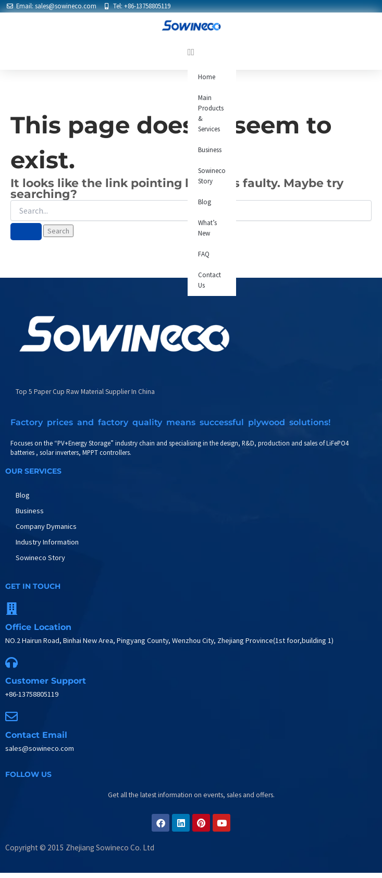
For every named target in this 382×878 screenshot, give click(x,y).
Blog (204, 201)
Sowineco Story (212, 176)
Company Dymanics (46, 526)
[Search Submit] (26, 231)
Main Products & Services (211, 113)
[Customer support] (11, 662)
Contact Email (36, 735)
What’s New (207, 228)
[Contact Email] (11, 716)
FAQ (204, 254)
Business (209, 149)
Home (206, 76)
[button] (191, 52)
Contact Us (209, 280)
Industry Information (47, 542)
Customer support (45, 681)
